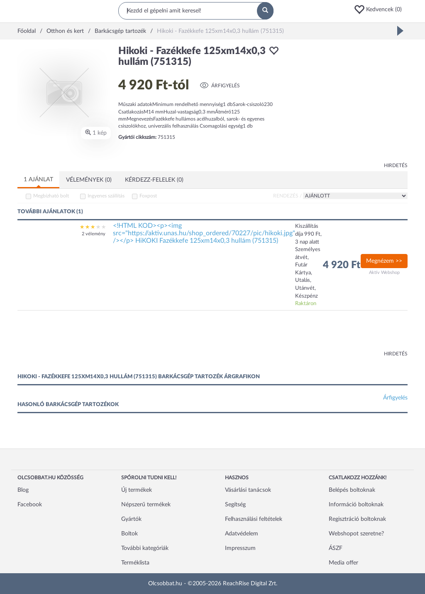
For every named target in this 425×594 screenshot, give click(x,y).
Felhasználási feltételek (253, 519)
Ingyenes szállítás (106, 195)
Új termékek (136, 490)
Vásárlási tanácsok (248, 490)
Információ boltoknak (356, 505)
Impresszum (240, 548)
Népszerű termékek (146, 505)
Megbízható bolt (51, 195)
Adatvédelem (241, 534)
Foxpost (148, 195)
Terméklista (135, 563)
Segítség (235, 505)
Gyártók (131, 519)
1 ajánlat (38, 179)
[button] (381, 9)
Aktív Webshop (384, 272)
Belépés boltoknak (352, 490)
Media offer (343, 563)
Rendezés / (287, 195)
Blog (23, 490)
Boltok (129, 534)
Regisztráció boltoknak (357, 519)
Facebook (29, 505)
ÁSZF (335, 548)
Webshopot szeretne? (356, 534)
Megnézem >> (384, 261)
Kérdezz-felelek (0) (154, 180)
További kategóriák (145, 548)
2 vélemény (93, 234)
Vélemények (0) (89, 180)
